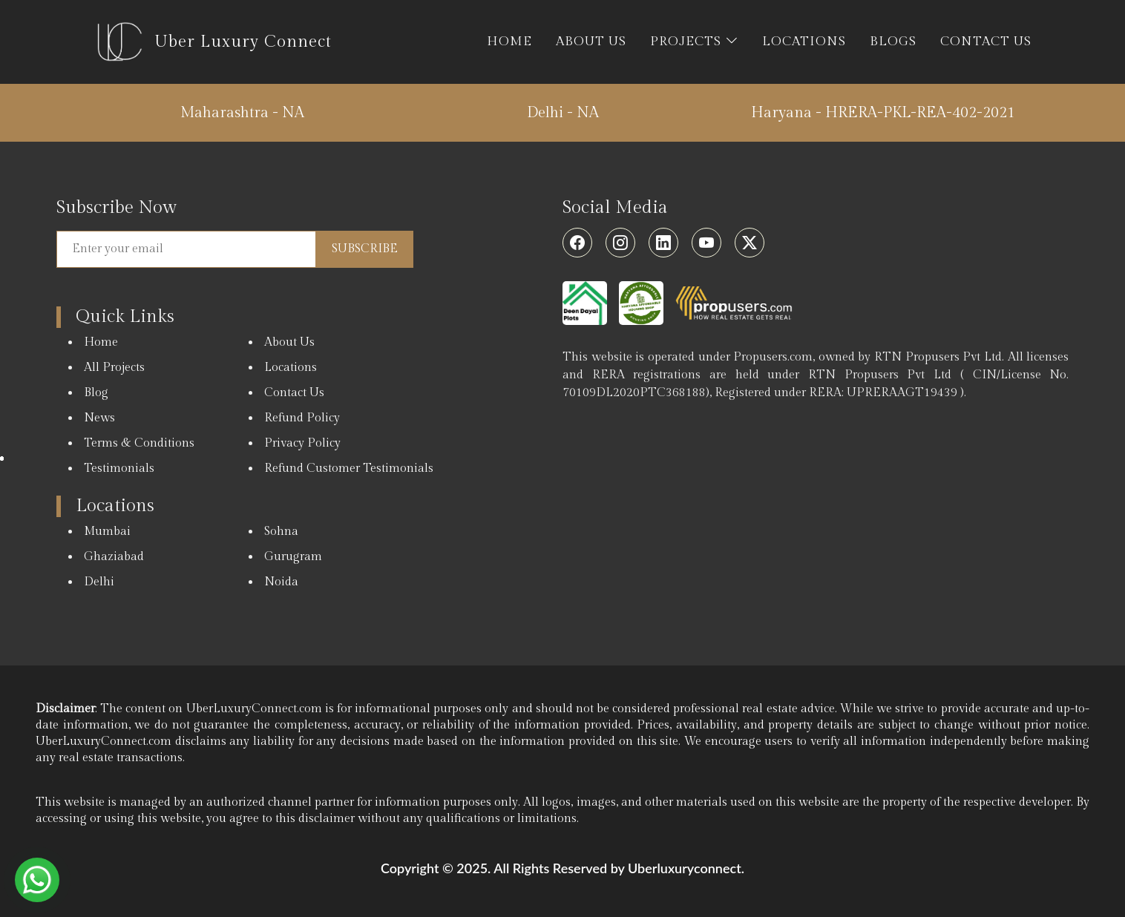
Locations (290, 368)
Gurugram (293, 557)
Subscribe (365, 249)
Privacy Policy (302, 443)
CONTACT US (985, 41)
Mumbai (107, 532)
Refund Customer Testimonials (348, 468)
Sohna (281, 532)
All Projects (114, 368)
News (99, 418)
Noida (281, 582)
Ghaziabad (114, 557)
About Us (289, 342)
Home (101, 342)
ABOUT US (591, 41)
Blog (96, 393)
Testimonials (119, 468)
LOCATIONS (804, 41)
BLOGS (893, 41)
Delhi (99, 582)
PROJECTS (694, 41)
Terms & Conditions (139, 443)
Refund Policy (302, 418)
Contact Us (294, 393)
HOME (509, 41)
